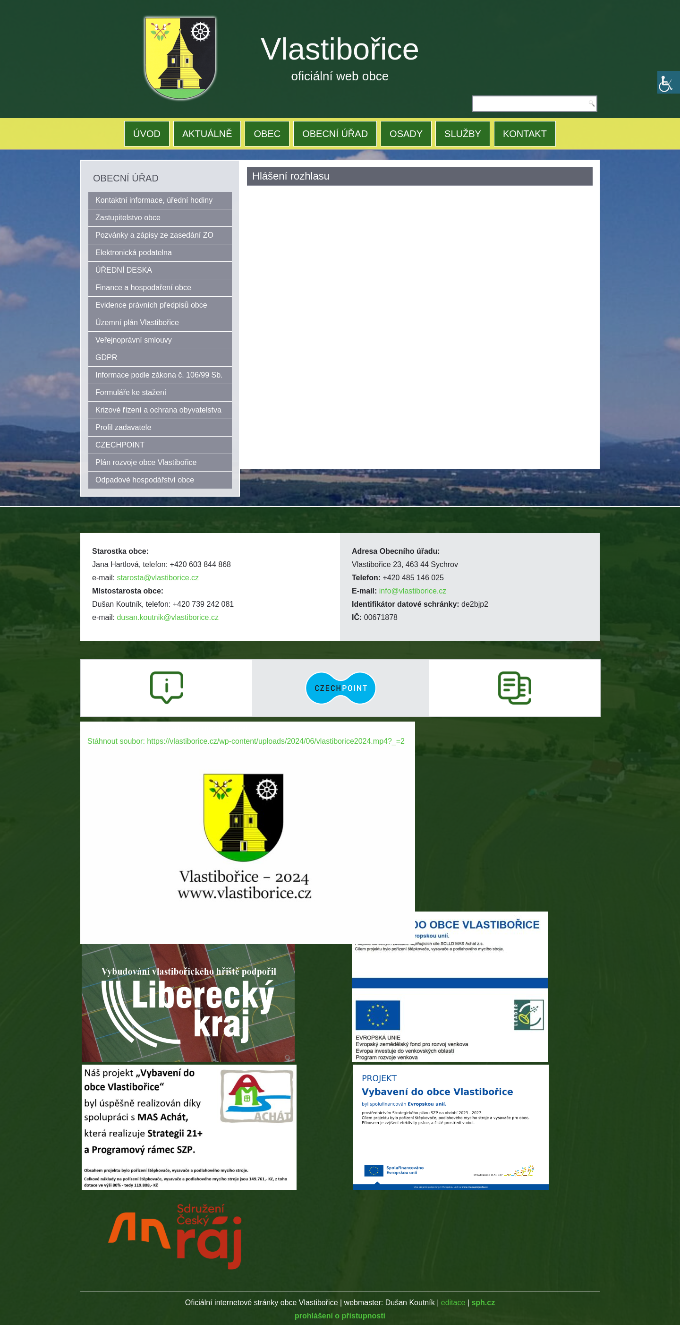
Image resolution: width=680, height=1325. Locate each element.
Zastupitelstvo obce (128, 218)
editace (453, 1303)
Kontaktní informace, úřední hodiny (153, 200)
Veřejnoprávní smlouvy (133, 340)
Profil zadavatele (123, 427)
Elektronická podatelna (133, 253)
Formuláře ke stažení (130, 392)
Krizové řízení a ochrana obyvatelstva (158, 410)
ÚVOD (147, 134)
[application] (247, 816)
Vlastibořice (340, 49)
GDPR (106, 357)
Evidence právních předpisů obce (151, 305)
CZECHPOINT (119, 445)
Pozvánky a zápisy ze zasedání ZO (154, 235)
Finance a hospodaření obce (143, 288)
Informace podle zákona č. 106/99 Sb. (159, 375)
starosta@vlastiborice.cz (158, 578)
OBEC (267, 134)
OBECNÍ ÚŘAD (335, 134)
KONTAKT (525, 134)
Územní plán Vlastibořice (137, 322)
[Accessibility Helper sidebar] (668, 82)
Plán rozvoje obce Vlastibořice (145, 462)
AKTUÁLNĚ (207, 134)
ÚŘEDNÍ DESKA (123, 270)
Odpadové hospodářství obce (144, 480)
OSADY (406, 134)
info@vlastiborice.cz (413, 591)
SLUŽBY (462, 134)
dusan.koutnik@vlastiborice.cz (167, 617)
